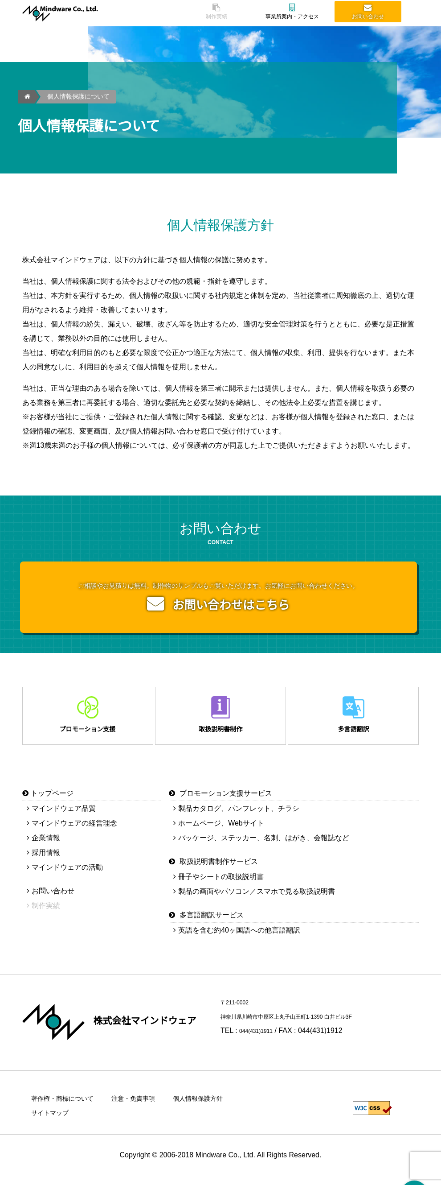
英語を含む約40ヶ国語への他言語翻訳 (239, 937)
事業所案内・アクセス (292, 13)
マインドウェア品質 (64, 815)
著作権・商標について (66, 1105)
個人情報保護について (78, 96)
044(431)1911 (261, 1037)
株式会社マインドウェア (152, 1027)
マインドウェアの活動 (67, 874)
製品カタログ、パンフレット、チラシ (238, 815)
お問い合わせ (368, 13)
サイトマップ (52, 1119)
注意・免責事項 (145, 1105)
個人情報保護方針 (216, 1105)
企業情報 (46, 844)
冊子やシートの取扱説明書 (221, 883)
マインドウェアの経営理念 (74, 830)
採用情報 (46, 859)
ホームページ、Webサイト (221, 830)
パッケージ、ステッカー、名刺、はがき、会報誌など (263, 844)
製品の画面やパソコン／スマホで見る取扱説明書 (256, 898)
